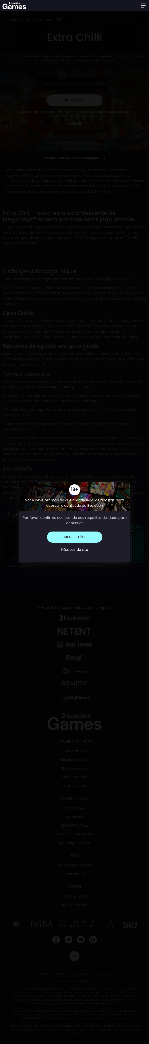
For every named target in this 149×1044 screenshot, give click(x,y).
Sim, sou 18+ (74, 537)
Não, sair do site (74, 549)
